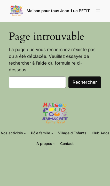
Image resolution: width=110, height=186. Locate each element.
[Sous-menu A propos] (54, 144)
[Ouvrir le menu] (98, 11)
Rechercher (85, 82)
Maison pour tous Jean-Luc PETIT (58, 11)
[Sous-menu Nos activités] (25, 133)
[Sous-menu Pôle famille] (52, 133)
